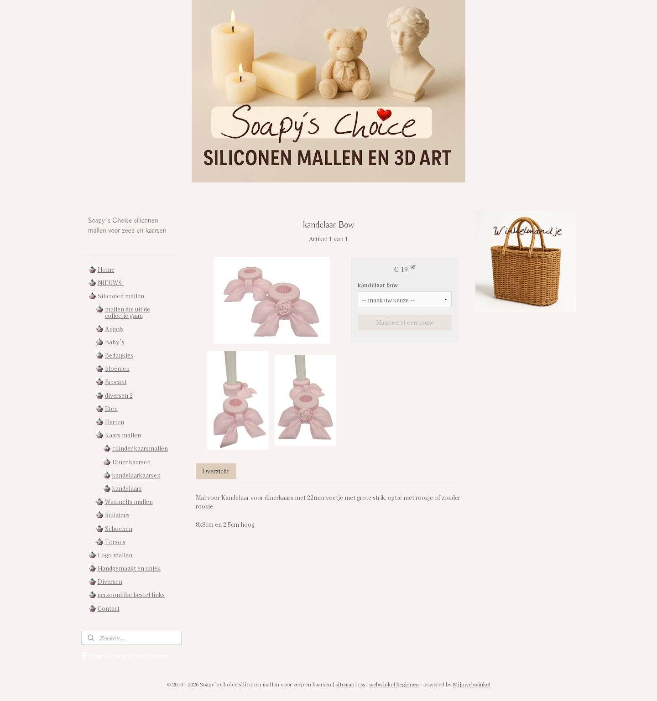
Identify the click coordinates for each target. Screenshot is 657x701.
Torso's (115, 541)
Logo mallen (115, 555)
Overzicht (216, 471)
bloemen (117, 368)
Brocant (116, 381)
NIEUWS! (111, 282)
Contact (109, 608)
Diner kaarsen (131, 462)
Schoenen (118, 528)
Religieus (117, 515)
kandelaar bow (378, 285)
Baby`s (115, 342)
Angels (114, 328)
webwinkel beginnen (394, 684)
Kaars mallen (123, 435)
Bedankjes (119, 355)
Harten (114, 422)
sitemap (344, 684)
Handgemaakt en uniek (129, 568)
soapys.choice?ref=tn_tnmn (125, 656)
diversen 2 (119, 395)
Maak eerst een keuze (404, 322)
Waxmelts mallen (129, 501)
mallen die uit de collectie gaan (127, 312)
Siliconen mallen (121, 296)
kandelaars (127, 488)
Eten (111, 408)
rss (361, 684)
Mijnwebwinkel (471, 684)
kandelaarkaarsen (136, 475)
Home (106, 269)
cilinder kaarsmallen (140, 448)
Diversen (110, 581)
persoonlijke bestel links (131, 594)
